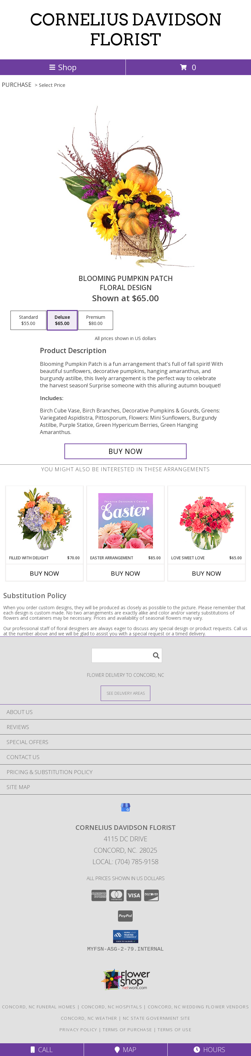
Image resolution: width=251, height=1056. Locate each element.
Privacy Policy (78, 1030)
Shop (62, 67)
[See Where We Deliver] (125, 693)
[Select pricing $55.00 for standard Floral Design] (28, 320)
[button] (125, 936)
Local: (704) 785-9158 (125, 861)
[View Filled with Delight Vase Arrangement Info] (44, 521)
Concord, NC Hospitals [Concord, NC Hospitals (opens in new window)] (111, 1007)
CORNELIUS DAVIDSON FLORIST (125, 29)
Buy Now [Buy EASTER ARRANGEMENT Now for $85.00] (125, 573)
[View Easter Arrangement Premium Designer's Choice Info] (125, 521)
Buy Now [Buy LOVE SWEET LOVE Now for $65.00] (206, 573)
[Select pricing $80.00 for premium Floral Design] (95, 320)
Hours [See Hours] (209, 1049)
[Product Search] (127, 655)
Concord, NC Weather (89, 1018)
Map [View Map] (125, 1049)
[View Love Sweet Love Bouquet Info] (206, 521)
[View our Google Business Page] (125, 810)
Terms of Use (175, 1030)
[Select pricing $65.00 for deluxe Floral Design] (62, 320)
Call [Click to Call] (42, 1049)
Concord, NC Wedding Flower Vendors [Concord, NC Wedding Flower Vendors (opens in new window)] (198, 1007)
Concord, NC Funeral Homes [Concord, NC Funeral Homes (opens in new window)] (39, 1007)
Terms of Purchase (127, 1030)
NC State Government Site (156, 1018)
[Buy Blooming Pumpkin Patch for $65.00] (125, 451)
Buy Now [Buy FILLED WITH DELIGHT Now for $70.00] (44, 573)
